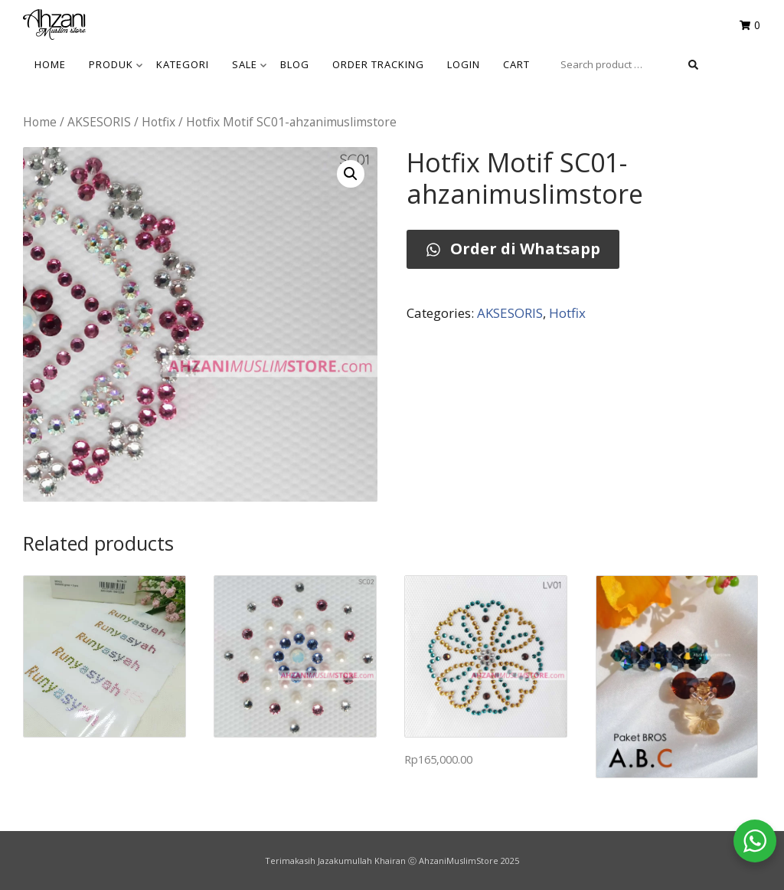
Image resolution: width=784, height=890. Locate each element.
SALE (249, 64)
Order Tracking (378, 64)
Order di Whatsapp (513, 248)
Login (463, 64)
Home (40, 121)
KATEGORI (182, 64)
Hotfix (158, 121)
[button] (350, 174)
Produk (115, 64)
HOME (50, 64)
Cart (516, 64)
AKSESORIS (99, 121)
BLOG (294, 64)
